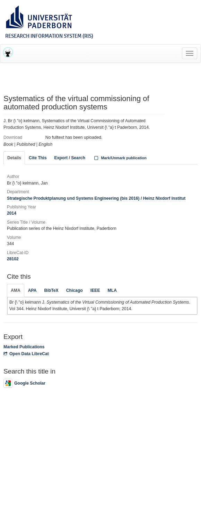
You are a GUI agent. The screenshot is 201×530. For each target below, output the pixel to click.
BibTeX (51, 290)
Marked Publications (24, 346)
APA (32, 290)
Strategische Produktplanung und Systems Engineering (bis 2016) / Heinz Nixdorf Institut (96, 198)
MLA (112, 290)
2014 (11, 213)
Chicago (74, 290)
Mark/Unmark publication (120, 158)
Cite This (37, 157)
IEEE (95, 290)
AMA (15, 290)
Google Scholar (24, 383)
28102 (13, 259)
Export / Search (69, 157)
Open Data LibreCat (26, 353)
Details (14, 157)
